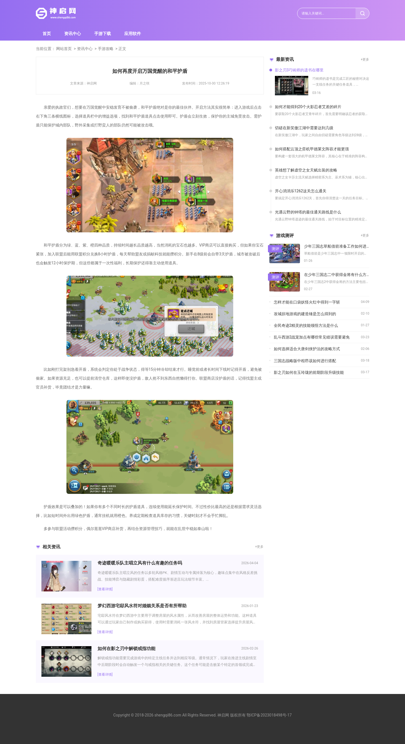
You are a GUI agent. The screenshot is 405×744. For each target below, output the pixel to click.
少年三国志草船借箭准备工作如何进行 (336, 246)
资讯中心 (72, 33)
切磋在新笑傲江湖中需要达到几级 (304, 128)
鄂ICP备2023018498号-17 (269, 715)
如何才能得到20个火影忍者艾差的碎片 (308, 106)
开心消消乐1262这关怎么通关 (300, 191)
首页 (47, 33)
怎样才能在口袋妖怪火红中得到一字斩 (307, 302)
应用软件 (132, 33)
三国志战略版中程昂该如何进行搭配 (305, 361)
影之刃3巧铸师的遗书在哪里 (299, 70)
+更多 (259, 547)
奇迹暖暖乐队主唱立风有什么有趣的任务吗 (140, 563)
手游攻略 (105, 48)
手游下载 (102, 33)
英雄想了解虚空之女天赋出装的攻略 (306, 170)
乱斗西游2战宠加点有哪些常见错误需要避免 (312, 337)
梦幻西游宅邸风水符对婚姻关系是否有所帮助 (142, 605)
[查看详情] (105, 589)
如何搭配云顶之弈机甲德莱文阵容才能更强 (312, 149)
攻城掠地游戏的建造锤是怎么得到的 (305, 314)
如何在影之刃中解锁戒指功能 (126, 648)
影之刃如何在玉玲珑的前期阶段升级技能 (309, 372)
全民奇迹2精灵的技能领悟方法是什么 (306, 325)
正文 (122, 48)
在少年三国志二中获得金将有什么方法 (336, 274)
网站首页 (64, 48)
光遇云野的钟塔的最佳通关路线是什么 (308, 212)
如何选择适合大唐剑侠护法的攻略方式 (307, 349)
